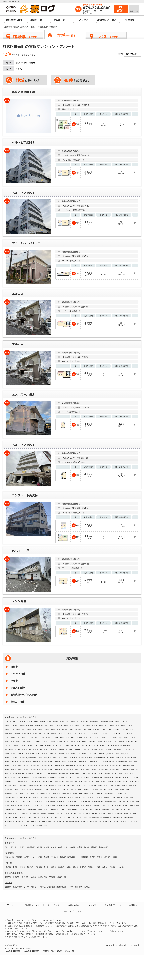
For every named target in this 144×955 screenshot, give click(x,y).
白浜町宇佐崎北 (24, 777)
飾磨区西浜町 (10, 769)
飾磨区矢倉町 (91, 769)
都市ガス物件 (17, 701)
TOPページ (12, 905)
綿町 (45, 825)
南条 (16, 789)
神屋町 (59, 741)
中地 (31, 785)
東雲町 (94, 773)
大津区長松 (10, 737)
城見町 (79, 777)
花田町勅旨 (37, 797)
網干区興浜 (94, 721)
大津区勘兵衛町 (64, 733)
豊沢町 (124, 785)
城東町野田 (59, 781)
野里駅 (22, 867)
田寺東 (8, 785)
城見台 (72, 777)
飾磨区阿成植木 (70, 757)
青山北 (15, 721)
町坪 (45, 785)
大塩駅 (39, 847)
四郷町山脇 (85, 773)
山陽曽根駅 (30, 847)
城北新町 (69, 781)
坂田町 (13, 753)
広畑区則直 (37, 805)
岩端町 (116, 729)
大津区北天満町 (79, 733)
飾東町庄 (29, 773)
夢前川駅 (25, 877)
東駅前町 (62, 797)
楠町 (42, 745)
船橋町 (125, 805)
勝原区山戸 (21, 741)
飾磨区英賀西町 (121, 753)
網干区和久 (55, 729)
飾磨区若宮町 (128, 769)
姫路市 (33, 27)
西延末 (70, 789)
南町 (126, 813)
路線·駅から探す (14, 19)
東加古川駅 (10, 857)
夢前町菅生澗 (62, 821)
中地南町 (38, 785)
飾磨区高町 (35, 765)
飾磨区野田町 (23, 769)
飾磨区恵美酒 (25, 761)
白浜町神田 (52, 777)
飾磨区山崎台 (115, 769)
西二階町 (62, 789)
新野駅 (83, 867)
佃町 (73, 785)
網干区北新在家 (55, 725)
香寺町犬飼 (79, 745)
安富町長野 (129, 817)
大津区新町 (103, 733)
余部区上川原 (133, 821)
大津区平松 (33, 737)
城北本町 (79, 781)
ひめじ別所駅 (36, 857)
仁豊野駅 (38, 867)
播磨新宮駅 (61, 886)
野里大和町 (78, 793)
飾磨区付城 (70, 765)
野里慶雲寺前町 (11, 793)
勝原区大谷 (107, 737)
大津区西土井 (21, 737)
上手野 (52, 741)
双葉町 (103, 805)
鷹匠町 (111, 781)
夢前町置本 (35, 821)
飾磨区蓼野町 (47, 765)
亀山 (73, 741)
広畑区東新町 (62, 805)
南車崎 (110, 813)
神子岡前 (51, 813)
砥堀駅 (30, 867)
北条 (45, 809)
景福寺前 (69, 745)
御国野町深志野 (39, 813)
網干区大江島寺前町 (61, 721)
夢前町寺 (84, 821)
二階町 (22, 789)
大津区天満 (127, 733)
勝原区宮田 (10, 741)
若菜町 (39, 825)
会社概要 (129, 19)
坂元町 (21, 753)
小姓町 (54, 749)
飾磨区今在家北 (11, 761)
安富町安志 (94, 817)
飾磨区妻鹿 (79, 769)
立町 (132, 781)
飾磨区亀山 (72, 761)
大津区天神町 (115, 733)
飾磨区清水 (133, 761)
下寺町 (114, 773)
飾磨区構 (36, 761)
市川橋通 (78, 729)
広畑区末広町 (97, 801)
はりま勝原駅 (82, 857)
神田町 (92, 741)
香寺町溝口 (44, 749)
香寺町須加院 (113, 745)
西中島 (53, 789)
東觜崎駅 (51, 886)
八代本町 (54, 817)
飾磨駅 (79, 847)
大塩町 (17, 733)
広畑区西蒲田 (10, 805)
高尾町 (103, 781)
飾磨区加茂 (83, 761)
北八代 (8, 745)
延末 (86, 793)
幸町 (133, 749)
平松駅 (52, 877)
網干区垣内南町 (41, 725)
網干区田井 (103, 725)
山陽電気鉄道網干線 (14, 872)
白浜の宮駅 (63, 847)
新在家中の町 (97, 777)
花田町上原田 (25, 797)
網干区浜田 (10, 729)
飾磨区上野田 (60, 761)
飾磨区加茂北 (95, 761)
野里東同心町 (45, 793)
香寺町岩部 (90, 745)
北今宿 (99, 741)
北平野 (121, 741)
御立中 (67, 813)
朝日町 (30, 721)
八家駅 (54, 847)
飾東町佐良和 (18, 773)
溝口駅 (53, 867)
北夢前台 (16, 745)
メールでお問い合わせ (72, 911)
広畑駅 (33, 877)
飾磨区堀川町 (47, 769)
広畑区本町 (74, 805)
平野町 (107, 797)
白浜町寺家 (63, 777)
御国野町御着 (25, 813)
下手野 (107, 773)
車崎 (62, 745)
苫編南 (117, 785)
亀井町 (66, 741)
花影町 (100, 793)
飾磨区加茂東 (108, 761)
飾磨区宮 (58, 769)
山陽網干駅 (61, 877)
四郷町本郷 (63, 773)
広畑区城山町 (84, 801)
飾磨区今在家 (130, 757)
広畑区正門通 (110, 801)
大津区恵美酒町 (50, 733)
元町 (29, 817)
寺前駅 (90, 867)
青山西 (22, 721)
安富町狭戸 (118, 817)
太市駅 (33, 886)
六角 (33, 825)
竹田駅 (112, 867)
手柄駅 (94, 847)
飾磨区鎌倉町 (47, 761)
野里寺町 (34, 793)
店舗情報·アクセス (106, 19)
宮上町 (8, 817)
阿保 (36, 721)
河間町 (78, 749)
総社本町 (95, 781)
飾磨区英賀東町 (11, 757)
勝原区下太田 (129, 737)
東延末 (78, 797)
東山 (84, 797)
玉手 (14, 785)
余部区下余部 (23, 825)
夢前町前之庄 (95, 821)
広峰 (82, 805)
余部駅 (26, 886)
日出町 (99, 797)
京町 (36, 745)
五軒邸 (101, 749)
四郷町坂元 (39, 773)
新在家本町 (109, 777)
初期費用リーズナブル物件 (24, 694)
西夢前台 (87, 789)
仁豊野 (96, 789)
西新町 (46, 789)
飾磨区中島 (103, 765)
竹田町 (118, 781)
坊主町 (98, 809)
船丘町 (111, 805)
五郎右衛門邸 (118, 749)
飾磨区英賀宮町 (44, 757)
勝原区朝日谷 (95, 737)
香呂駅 (46, 867)
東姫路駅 (54, 857)
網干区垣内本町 (26, 725)
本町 (91, 809)
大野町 (56, 737)
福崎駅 (61, 867)
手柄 (100, 785)
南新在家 (119, 813)
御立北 (59, 813)
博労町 (46, 797)
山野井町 (20, 821)
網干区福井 (21, 729)
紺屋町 (94, 749)
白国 (7, 777)
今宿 (110, 729)
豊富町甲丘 (133, 785)
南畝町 (110, 789)
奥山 (73, 737)
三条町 (61, 753)
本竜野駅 (42, 886)
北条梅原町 (53, 809)
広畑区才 (60, 801)
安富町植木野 (106, 817)
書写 (126, 773)
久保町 (48, 745)
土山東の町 (92, 785)
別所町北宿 (134, 805)
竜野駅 (99, 857)
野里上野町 (125, 789)
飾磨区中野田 (115, 765)
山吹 (27, 821)
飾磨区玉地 (59, 765)
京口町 (30, 745)
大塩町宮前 (37, 733)
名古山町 (9, 789)
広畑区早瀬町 (49, 805)
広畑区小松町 (49, 801)
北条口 (63, 809)
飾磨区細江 (35, 769)
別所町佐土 (21, 809)
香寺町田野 (125, 745)
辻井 (78, 785)
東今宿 (54, 797)
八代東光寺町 (43, 817)
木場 (23, 745)
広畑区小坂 (37, 801)
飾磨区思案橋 (121, 761)
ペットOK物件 (18, 673)
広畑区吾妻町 (117, 797)
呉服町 (109, 749)
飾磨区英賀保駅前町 (28, 757)
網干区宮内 (32, 729)
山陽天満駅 (42, 877)
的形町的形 (125, 809)
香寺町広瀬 (33, 749)
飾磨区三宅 (68, 769)
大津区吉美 (92, 733)
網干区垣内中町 (107, 721)
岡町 (67, 737)
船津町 (118, 805)
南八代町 (133, 813)
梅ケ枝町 (129, 729)
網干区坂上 (69, 725)
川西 (78, 741)
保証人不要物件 (19, 687)
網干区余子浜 (43, 729)
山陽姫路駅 (103, 847)
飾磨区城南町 (23, 765)
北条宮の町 (83, 809)
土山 (84, 785)
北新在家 (107, 741)
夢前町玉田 (74, 821)
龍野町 (125, 781)
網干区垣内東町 (11, 725)
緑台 (88, 813)
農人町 (103, 789)
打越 (122, 729)
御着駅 (46, 857)
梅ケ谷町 (9, 733)
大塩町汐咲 (26, 733)
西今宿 (30, 789)
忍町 (101, 773)
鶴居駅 (75, 867)
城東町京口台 (10, 781)
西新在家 (38, 789)
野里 (117, 789)
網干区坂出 (80, 725)
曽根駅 (26, 857)
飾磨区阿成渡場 (116, 757)
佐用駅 (87, 886)
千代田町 (62, 785)
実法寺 (125, 777)
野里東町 (56, 793)
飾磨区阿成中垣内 (101, 757)
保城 (40, 809)
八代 (34, 817)
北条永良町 (72, 809)
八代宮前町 (77, 817)
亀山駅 (87, 847)
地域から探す (37, 19)
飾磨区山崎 (103, 769)
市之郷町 (88, 729)
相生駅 (107, 857)
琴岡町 (61, 749)
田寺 (137, 781)
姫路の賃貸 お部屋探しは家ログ (16, 27)
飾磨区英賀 (76, 753)
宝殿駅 (19, 857)
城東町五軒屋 (23, 781)
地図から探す (60, 19)
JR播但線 (8, 862)
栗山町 (55, 745)
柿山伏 (79, 737)
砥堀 (105, 785)
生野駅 (97, 867)
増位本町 (115, 809)
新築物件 (15, 666)
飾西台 (8, 773)
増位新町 (106, 809)
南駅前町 (102, 813)
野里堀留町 (66, 793)
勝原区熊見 (118, 737)
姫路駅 (63, 857)
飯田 (71, 729)
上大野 (44, 741)
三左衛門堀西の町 (32, 753)
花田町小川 (121, 793)
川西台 (85, 741)
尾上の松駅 (19, 847)
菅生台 (87, 781)
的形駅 (46, 847)
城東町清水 (35, 781)
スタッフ (83, 19)
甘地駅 (68, 867)
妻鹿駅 (72, 847)
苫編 (111, 785)
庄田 (121, 773)
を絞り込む (28, 80)
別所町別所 (32, 809)
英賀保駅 (71, 857)
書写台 (132, 773)
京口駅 (15, 867)
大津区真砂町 (45, 737)
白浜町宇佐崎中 (39, 777)
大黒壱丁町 (22, 785)
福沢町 (89, 805)
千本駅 (70, 886)
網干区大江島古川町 (79, 721)
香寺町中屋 (22, 749)
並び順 (120, 54)
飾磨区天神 (81, 765)
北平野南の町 (131, 741)
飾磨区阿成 (57, 757)
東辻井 (70, 797)
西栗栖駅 (78, 886)
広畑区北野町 (25, 801)
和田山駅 (120, 867)
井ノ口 (103, 729)
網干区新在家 (91, 725)
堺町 (7, 753)
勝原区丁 (31, 741)
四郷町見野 (74, 773)
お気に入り (134, 11)
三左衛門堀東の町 (49, 753)
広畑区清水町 (71, 801)
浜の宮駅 (9, 847)
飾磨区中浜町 (128, 765)
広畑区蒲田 (129, 797)
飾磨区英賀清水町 (106, 753)
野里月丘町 (24, 793)
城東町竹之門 (47, 781)
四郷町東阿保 (51, 773)
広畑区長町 (135, 801)
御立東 (81, 813)
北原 (115, 741)
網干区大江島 (45, 721)
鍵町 (86, 737)
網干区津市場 (126, 725)
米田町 (123, 821)
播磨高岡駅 (17, 886)
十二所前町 (134, 777)
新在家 (87, 777)
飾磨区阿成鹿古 (85, 757)
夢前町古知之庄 (48, 821)
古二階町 (69, 749)
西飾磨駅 (16, 877)
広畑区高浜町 (123, 801)
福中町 (96, 805)
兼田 (38, 741)
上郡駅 (114, 857)
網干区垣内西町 (121, 721)
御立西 (74, 813)
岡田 (62, 737)
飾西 (137, 769)
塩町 (67, 753)
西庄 (128, 749)
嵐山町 (65, 729)
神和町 (118, 777)
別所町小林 (10, 809)
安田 (86, 817)
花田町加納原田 (11, 797)
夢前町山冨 (107, 821)
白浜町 (13, 777)
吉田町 (116, 821)
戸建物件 (15, 680)
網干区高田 (114, 725)
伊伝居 (96, 729)
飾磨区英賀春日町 (89, 753)
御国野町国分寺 (11, 813)
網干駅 (92, 857)
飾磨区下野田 (10, 765)
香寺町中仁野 (10, 749)
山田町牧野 (10, 821)
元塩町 (22, 817)
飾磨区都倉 (92, 765)
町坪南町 (52, 785)
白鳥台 (92, 793)
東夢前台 (91, 797)
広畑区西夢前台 (24, 805)
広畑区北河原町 (11, 801)
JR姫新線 (8, 882)
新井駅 (105, 867)
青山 (9, 721)
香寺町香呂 (101, 745)
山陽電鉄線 (10, 843)
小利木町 (86, 749)
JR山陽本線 (9, 853)
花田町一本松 (109, 793)
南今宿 (94, 813)
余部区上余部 (10, 825)
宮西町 (15, 817)
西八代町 (78, 789)
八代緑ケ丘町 (65, 817)
